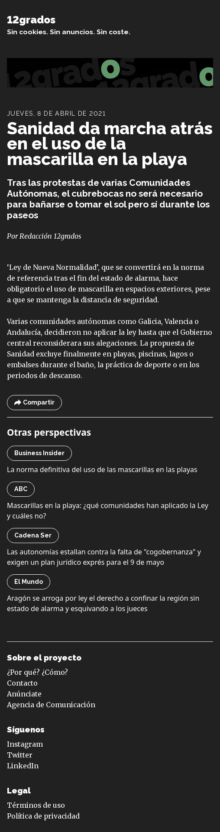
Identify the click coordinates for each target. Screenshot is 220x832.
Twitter (19, 755)
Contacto (22, 683)
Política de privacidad (43, 816)
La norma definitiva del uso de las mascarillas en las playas (102, 469)
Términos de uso (36, 805)
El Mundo (28, 581)
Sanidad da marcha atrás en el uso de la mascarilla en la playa (110, 143)
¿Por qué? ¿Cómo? (37, 672)
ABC (20, 489)
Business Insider (39, 453)
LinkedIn (23, 766)
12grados (31, 20)
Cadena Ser (33, 535)
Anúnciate (24, 694)
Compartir (34, 402)
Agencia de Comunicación (51, 705)
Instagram (25, 744)
